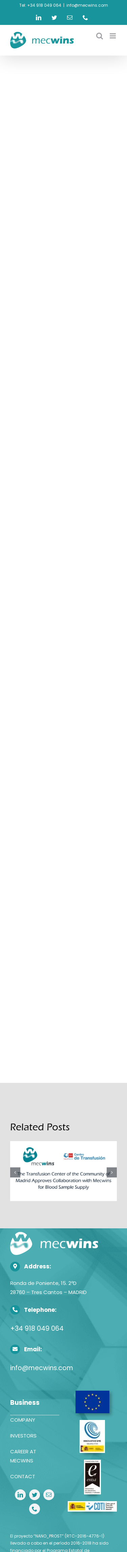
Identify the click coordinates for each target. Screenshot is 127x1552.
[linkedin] (20, 1494)
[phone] (34, 1509)
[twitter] (34, 1494)
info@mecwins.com (87, 5)
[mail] (48, 1494)
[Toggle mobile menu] (113, 35)
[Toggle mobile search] (99, 35)
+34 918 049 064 (37, 1328)
